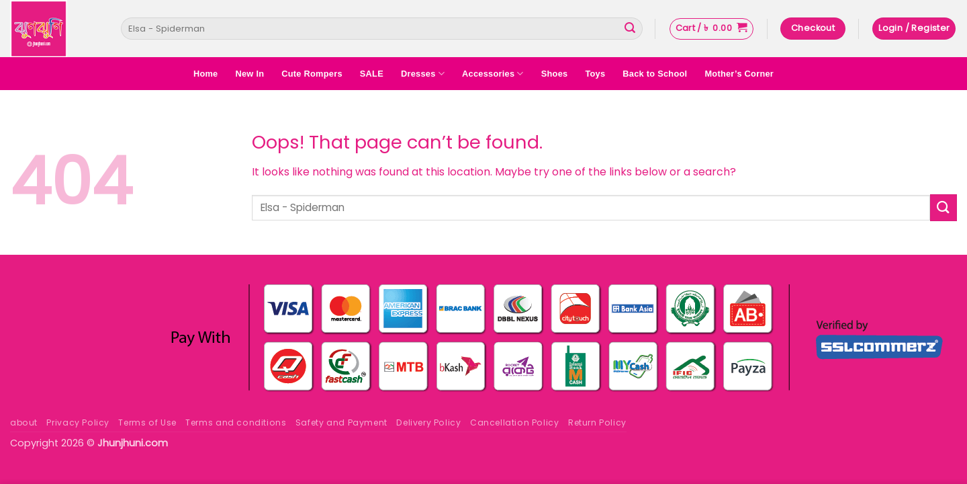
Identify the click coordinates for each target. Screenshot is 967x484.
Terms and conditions (235, 422)
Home (205, 74)
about (24, 422)
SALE (371, 74)
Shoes (554, 74)
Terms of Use (147, 422)
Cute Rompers (311, 74)
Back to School (655, 74)
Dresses (423, 73)
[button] (711, 29)
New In (249, 74)
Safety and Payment (341, 422)
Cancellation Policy (514, 422)
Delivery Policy (428, 422)
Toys (595, 74)
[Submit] (629, 28)
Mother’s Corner (739, 74)
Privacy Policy (77, 422)
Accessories (493, 73)
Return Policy (597, 422)
